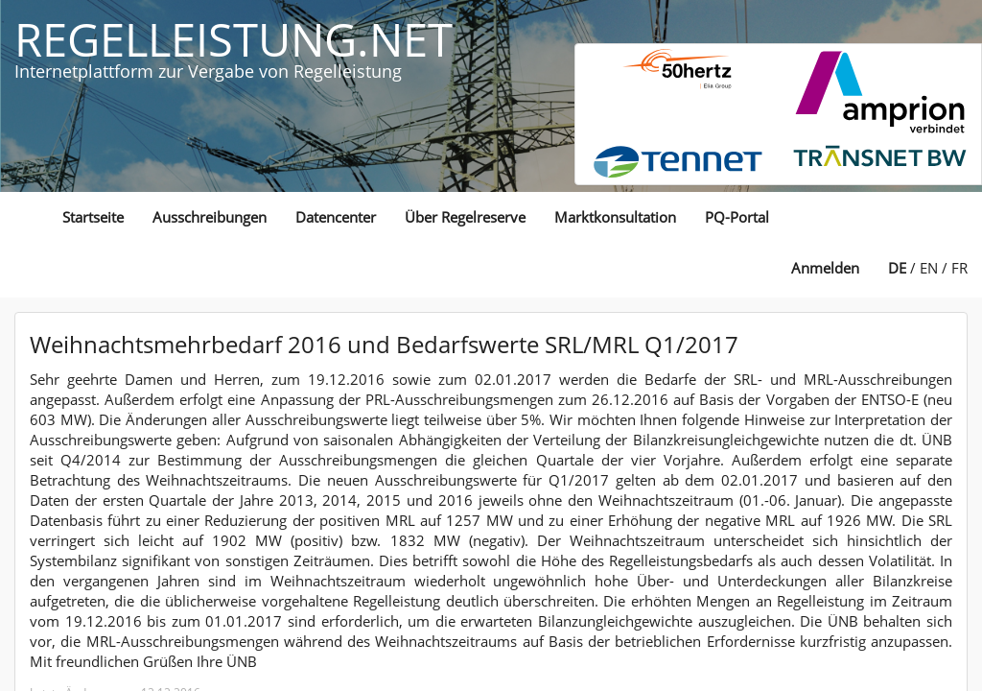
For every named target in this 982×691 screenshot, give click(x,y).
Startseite (93, 216)
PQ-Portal (737, 216)
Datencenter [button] (335, 216)
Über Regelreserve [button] (465, 216)
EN (929, 267)
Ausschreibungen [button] (209, 216)
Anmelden (825, 267)
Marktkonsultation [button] (615, 216)
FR (959, 267)
